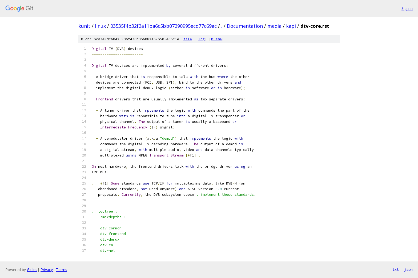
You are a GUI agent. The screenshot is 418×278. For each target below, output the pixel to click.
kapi (291, 26)
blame (216, 39)
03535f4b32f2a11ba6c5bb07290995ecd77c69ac (163, 26)
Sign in (407, 8)
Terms (61, 269)
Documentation (245, 26)
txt (395, 269)
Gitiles (32, 269)
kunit (84, 26)
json (408, 269)
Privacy (47, 269)
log (201, 39)
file (187, 39)
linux (100, 26)
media (274, 26)
